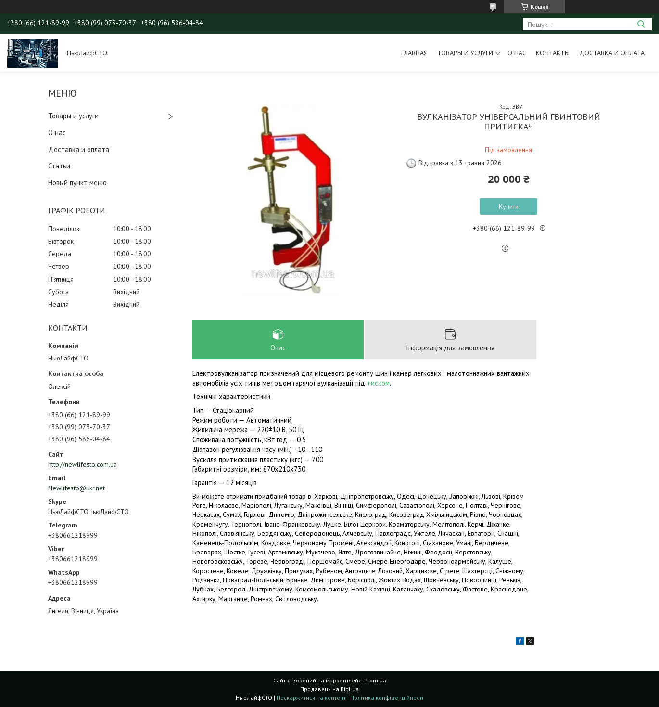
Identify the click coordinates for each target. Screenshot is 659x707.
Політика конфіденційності (386, 697)
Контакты (553, 53)
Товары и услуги (465, 53)
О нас (516, 53)
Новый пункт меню (77, 182)
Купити (509, 206)
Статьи (59, 165)
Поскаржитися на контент (311, 697)
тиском (378, 382)
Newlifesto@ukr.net (76, 488)
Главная (414, 53)
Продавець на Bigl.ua (329, 689)
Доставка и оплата (612, 53)
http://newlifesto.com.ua (82, 464)
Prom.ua (375, 680)
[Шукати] (641, 24)
